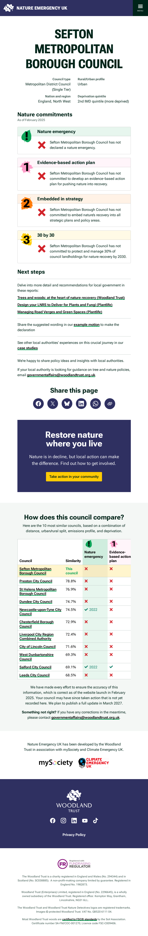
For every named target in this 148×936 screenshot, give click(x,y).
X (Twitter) (52, 403)
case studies (27, 348)
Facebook (38, 403)
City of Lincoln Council (37, 647)
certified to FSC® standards (79, 919)
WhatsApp (95, 403)
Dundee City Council (35, 601)
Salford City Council (35, 667)
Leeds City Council (34, 675)
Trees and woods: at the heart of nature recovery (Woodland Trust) (71, 298)
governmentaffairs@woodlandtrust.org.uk (61, 375)
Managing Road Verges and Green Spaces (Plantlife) (59, 312)
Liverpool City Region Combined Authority (36, 636)
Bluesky (67, 403)
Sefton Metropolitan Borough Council (35, 571)
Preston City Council (35, 581)
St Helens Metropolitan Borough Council (37, 591)
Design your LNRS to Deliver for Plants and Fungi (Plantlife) (65, 305)
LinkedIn (81, 403)
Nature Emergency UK (42, 8)
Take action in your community (74, 476)
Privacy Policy (74, 835)
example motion (87, 324)
